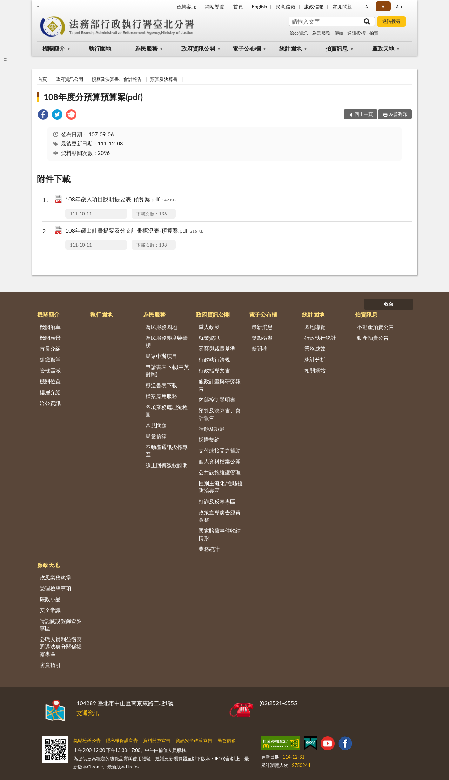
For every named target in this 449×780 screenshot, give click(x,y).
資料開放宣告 (156, 740)
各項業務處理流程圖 (167, 410)
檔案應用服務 (161, 396)
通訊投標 (356, 33)
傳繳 (338, 33)
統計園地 (290, 48)
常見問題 (342, 6)
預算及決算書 (163, 79)
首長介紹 (50, 348)
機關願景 (50, 337)
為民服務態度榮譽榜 (167, 341)
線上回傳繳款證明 (167, 465)
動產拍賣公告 (373, 337)
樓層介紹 (50, 392)
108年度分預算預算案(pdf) (93, 97)
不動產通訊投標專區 (167, 450)
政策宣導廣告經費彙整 (220, 516)
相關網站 (315, 370)
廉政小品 (50, 599)
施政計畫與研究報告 (220, 385)
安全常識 (50, 610)
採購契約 (209, 439)
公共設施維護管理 (220, 472)
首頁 (238, 6)
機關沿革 (50, 327)
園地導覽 (315, 327)
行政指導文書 (214, 370)
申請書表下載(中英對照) (167, 370)
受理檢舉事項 (55, 588)
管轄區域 (50, 370)
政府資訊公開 (198, 48)
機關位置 (50, 381)
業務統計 (209, 549)
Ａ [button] (383, 6)
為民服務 (321, 33)
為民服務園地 (161, 327)
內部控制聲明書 (217, 399)
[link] (43, 115)
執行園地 (100, 48)
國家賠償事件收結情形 (220, 534)
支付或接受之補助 (220, 450)
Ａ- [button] (367, 6)
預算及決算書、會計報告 (117, 79)
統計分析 (315, 359)
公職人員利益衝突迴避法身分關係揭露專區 (61, 646)
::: (37, 5)
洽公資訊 (299, 33)
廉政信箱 (314, 6)
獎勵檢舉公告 (87, 740)
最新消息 (262, 327)
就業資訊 (209, 337)
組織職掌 (50, 359)
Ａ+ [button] (399, 6)
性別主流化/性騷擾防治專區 (221, 487)
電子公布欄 (247, 48)
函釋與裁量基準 (217, 348)
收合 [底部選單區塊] (388, 304)
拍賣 (373, 33)
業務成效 (315, 348)
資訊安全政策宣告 (194, 740)
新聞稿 (259, 348)
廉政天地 (383, 48)
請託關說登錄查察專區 (61, 624)
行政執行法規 (214, 359)
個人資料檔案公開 (220, 461)
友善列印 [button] (398, 114)
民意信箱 (285, 6)
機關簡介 (53, 48)
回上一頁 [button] (364, 114)
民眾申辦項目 (161, 356)
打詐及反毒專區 (217, 501)
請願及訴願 (212, 428)
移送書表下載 (161, 385)
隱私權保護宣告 (122, 740)
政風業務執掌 (55, 577)
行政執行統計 (320, 337)
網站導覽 (214, 6)
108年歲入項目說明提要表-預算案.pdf (120, 200)
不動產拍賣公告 (375, 327)
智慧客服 (186, 6)
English (259, 6)
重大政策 (209, 327)
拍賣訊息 (337, 48)
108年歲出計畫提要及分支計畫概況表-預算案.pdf (134, 231)
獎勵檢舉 (262, 337)
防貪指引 (50, 665)
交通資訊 (87, 712)
